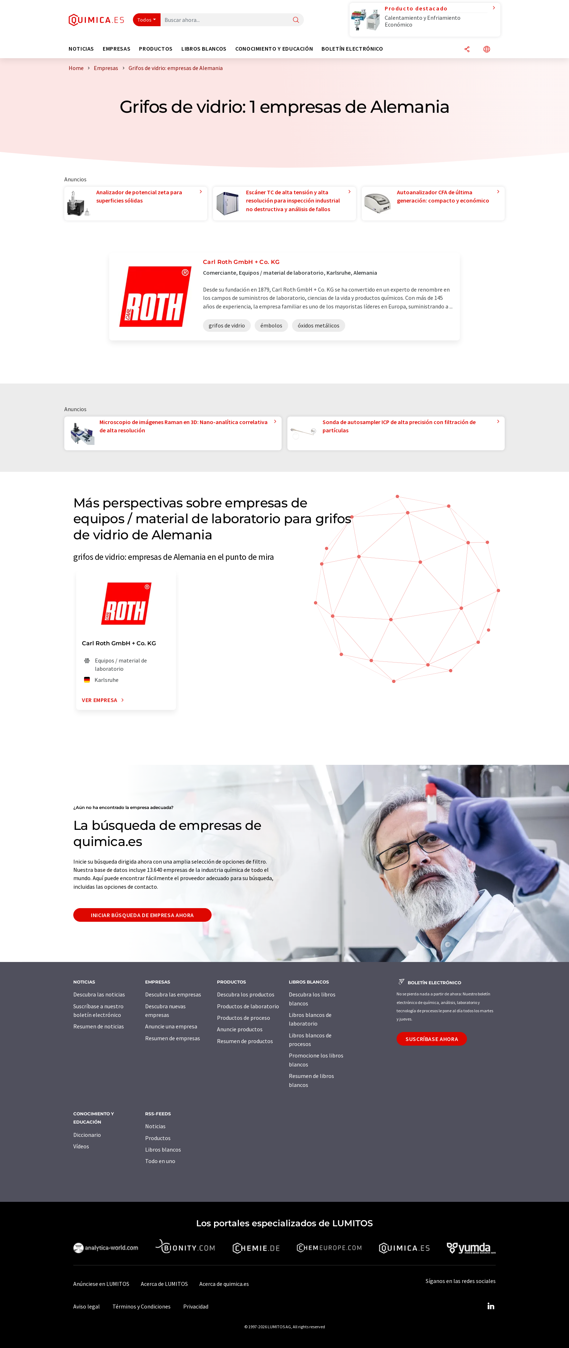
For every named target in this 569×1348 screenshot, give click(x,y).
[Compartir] (467, 50)
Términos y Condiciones (141, 1306)
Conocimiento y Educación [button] (274, 48)
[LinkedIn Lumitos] (491, 1306)
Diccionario (87, 1134)
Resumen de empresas (172, 1038)
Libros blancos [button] (204, 48)
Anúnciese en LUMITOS (101, 1283)
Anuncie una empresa (171, 1026)
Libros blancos (163, 1149)
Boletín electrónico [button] (352, 48)
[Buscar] (296, 20)
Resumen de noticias (98, 1026)
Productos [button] (156, 48)
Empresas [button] (116, 48)
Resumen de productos (245, 1041)
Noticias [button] (81, 48)
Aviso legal (86, 1306)
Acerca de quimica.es (224, 1283)
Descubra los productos (245, 994)
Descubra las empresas (173, 994)
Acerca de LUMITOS (164, 1283)
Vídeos (81, 1146)
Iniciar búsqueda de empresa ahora (142, 915)
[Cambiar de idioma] (487, 50)
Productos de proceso (243, 1017)
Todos (145, 20)
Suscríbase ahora (432, 1038)
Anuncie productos (240, 1029)
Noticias (155, 1126)
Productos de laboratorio (248, 1006)
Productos (158, 1138)
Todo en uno (160, 1161)
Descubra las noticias (99, 994)
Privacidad (195, 1306)
